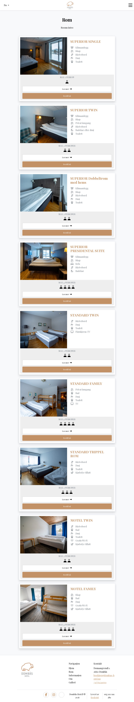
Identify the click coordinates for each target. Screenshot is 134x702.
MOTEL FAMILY (83, 589)
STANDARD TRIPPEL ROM (87, 454)
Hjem (71, 668)
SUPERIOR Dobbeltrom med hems (89, 180)
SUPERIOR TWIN (83, 110)
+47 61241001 (100, 682)
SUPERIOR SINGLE (85, 41)
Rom (71, 671)
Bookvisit (95, 697)
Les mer (67, 89)
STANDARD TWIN (84, 315)
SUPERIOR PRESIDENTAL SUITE (87, 248)
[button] (6, 5)
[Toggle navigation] (130, 5)
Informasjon (75, 675)
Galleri (72, 682)
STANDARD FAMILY (86, 383)
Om (70, 678)
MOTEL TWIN (81, 520)
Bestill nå (67, 96)
